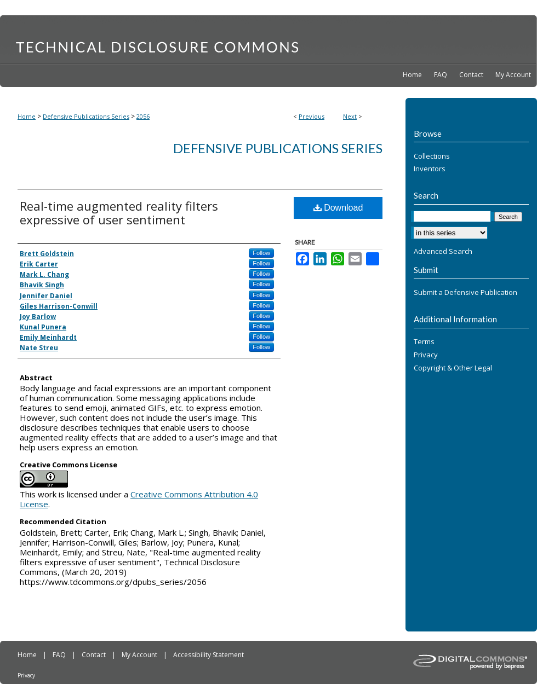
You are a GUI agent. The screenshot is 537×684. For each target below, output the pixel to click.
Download (338, 207)
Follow (261, 253)
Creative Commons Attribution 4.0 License (139, 499)
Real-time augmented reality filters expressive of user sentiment (119, 213)
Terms (424, 342)
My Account (140, 654)
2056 (143, 116)
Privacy (426, 355)
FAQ (60, 654)
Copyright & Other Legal (453, 368)
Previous (311, 116)
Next (350, 116)
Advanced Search (443, 251)
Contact (94, 654)
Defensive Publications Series (86, 116)
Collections (432, 156)
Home (27, 116)
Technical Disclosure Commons (268, 39)
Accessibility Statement (208, 654)
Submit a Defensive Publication (465, 292)
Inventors (429, 169)
